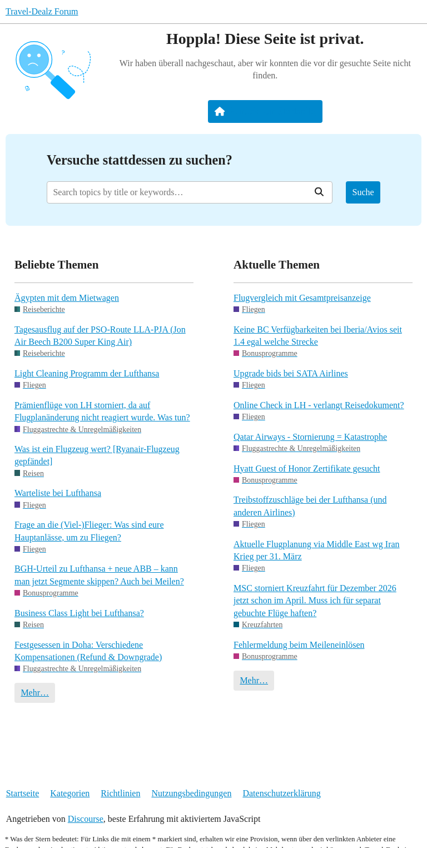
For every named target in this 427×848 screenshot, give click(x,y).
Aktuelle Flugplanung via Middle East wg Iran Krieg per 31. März (317, 550)
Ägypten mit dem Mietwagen (66, 297)
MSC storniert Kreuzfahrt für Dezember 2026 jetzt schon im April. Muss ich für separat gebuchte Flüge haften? (315, 600)
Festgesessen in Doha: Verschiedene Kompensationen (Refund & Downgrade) (88, 651)
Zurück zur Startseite (265, 111)
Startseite (22, 793)
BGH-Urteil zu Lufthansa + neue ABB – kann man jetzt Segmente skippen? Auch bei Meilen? (99, 575)
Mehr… (35, 692)
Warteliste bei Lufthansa (57, 493)
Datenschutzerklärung (281, 793)
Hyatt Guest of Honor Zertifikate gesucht (307, 468)
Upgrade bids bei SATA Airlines (291, 373)
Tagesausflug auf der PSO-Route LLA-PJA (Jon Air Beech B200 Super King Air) (100, 335)
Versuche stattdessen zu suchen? (139, 159)
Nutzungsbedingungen (191, 793)
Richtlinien (120, 793)
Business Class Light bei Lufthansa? (79, 613)
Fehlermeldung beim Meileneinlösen (299, 644)
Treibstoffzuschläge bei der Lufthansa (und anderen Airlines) (310, 506)
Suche (363, 192)
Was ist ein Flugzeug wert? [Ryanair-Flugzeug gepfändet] (97, 455)
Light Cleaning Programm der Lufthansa (86, 373)
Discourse (85, 819)
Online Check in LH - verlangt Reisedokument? (319, 405)
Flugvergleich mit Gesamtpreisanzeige (302, 297)
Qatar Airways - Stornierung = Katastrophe (310, 437)
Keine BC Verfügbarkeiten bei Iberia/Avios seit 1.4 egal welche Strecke (318, 335)
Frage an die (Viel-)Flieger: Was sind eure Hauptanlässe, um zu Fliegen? (88, 531)
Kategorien (70, 793)
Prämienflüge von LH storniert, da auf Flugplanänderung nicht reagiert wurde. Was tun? (102, 411)
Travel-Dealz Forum (42, 11)
